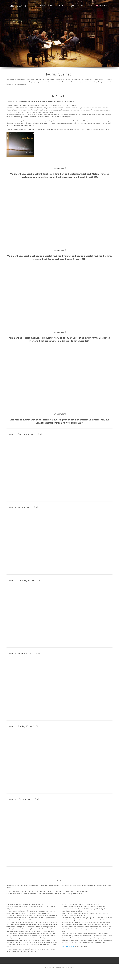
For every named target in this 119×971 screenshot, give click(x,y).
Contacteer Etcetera (68, 946)
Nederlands (101, 6)
